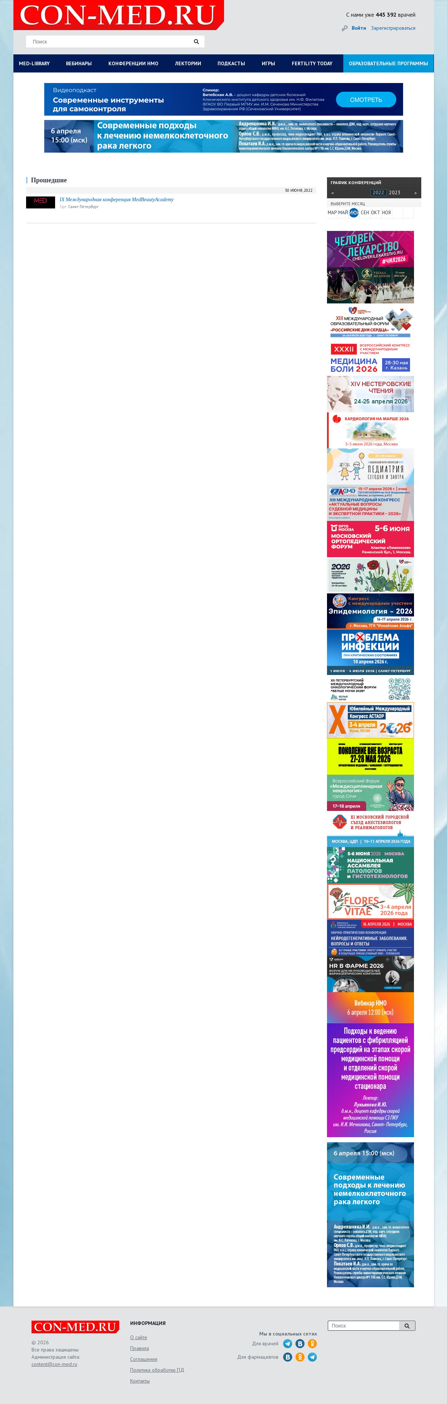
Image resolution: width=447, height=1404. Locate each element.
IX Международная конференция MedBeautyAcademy (117, 199)
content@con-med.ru (54, 1364)
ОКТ (375, 213)
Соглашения (143, 1359)
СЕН (365, 213)
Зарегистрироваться (393, 28)
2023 (395, 192)
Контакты (140, 1381)
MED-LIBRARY (34, 63)
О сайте (138, 1337)
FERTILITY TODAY (312, 63)
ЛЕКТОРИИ (188, 63)
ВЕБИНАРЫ (79, 63)
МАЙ (343, 213)
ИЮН (354, 213)
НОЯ (386, 213)
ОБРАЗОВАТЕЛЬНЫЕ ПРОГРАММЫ (388, 63)
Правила (139, 1348)
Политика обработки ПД (157, 1370)
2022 (378, 192)
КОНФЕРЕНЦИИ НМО (133, 63)
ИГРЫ (268, 63)
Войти (359, 27)
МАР (332, 213)
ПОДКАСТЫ (231, 63)
